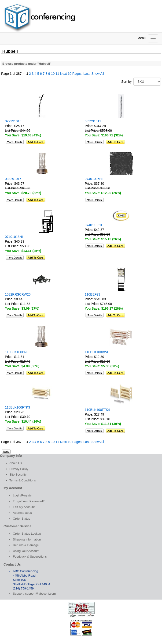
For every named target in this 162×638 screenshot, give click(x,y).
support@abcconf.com (40, 593)
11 (57, 73)
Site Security (17, 474)
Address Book (22, 512)
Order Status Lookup (27, 533)
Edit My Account (24, 507)
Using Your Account (26, 551)
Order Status (21, 518)
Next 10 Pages (71, 73)
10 (53, 73)
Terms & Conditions (22, 480)
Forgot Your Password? (28, 501)
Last (86, 73)
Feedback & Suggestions (30, 556)
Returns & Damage (26, 545)
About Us (15, 463)
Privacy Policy (18, 469)
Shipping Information (27, 539)
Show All (97, 73)
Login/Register (23, 495)
